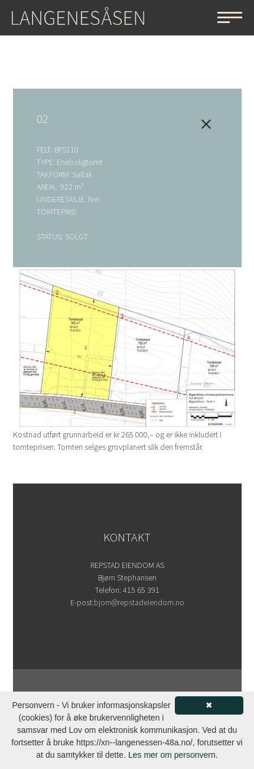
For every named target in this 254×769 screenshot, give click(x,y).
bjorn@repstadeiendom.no (139, 603)
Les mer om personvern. (173, 755)
